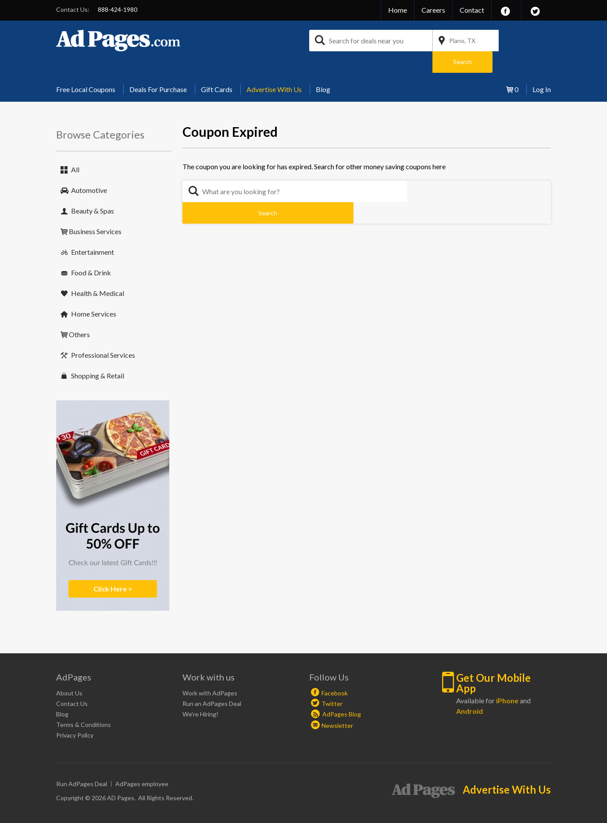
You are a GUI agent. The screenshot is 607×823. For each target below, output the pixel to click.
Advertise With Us (274, 68)
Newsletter (337, 704)
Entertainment (92, 230)
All (75, 148)
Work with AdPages (209, 671)
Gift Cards (216, 68)
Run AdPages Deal (81, 762)
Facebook (334, 671)
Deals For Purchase (158, 68)
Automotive (89, 168)
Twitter (332, 682)
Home (397, 10)
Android (469, 689)
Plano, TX (462, 40)
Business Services (95, 210)
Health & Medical (97, 271)
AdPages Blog (336, 692)
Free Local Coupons (85, 68)
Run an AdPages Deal (211, 682)
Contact (472, 10)
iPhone (507, 679)
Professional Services (103, 333)
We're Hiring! (200, 692)
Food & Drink (91, 251)
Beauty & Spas (92, 189)
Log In (541, 68)
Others (79, 313)
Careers (433, 10)
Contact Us (72, 682)
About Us (69, 671)
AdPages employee (141, 762)
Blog (323, 68)
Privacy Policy (74, 713)
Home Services (93, 292)
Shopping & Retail (97, 354)
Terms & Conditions (83, 703)
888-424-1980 (117, 9)
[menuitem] (89, 68)
